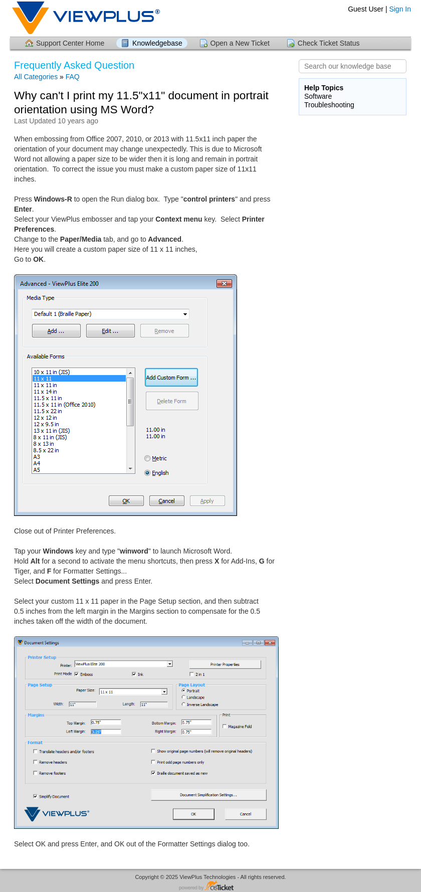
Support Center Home (70, 43)
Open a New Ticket (240, 43)
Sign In (400, 9)
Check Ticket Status (329, 43)
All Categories (36, 77)
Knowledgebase (157, 43)
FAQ (73, 77)
